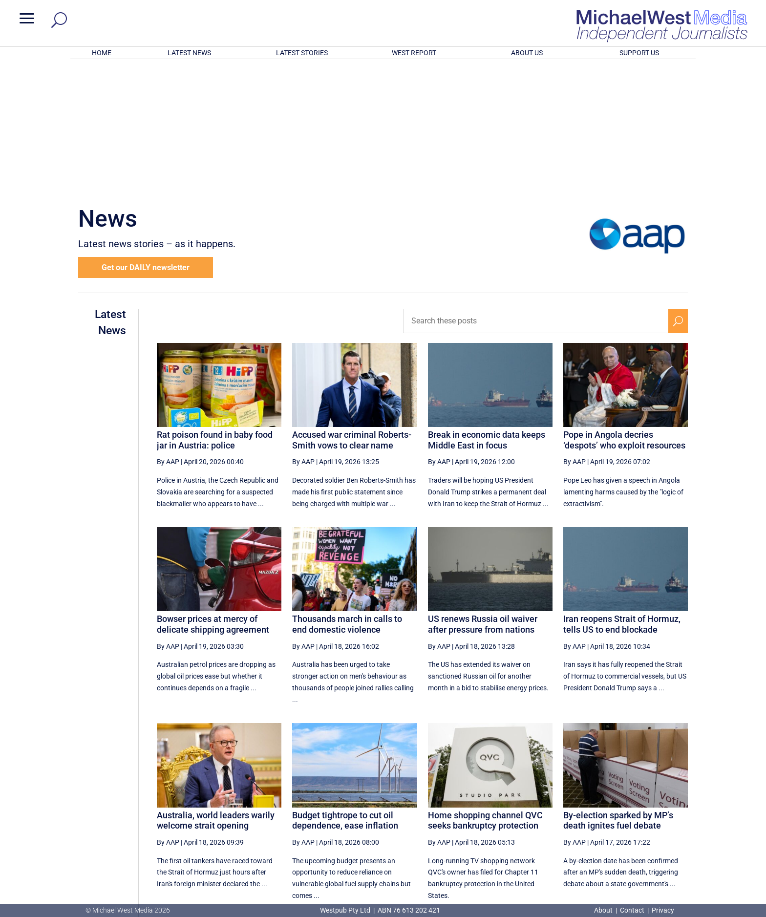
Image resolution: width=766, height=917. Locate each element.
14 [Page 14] (485, 810)
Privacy (663, 910)
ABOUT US (527, 53)
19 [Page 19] (608, 810)
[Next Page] (655, 810)
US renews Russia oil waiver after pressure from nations (482, 496)
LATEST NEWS (189, 53)
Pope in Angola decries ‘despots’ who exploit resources (624, 311)
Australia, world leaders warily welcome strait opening (216, 692)
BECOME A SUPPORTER (714, 848)
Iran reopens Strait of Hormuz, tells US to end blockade (622, 496)
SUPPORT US (639, 53)
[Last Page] (677, 810)
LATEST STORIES (302, 53)
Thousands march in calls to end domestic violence (347, 496)
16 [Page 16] (534, 810)
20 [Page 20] (633, 810)
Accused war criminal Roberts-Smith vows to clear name (351, 311)
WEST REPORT (414, 53)
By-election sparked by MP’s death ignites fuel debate (618, 692)
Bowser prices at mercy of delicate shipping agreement (213, 496)
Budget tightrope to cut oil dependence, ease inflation (345, 692)
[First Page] (440, 810)
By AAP (168, 334)
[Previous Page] (461, 810)
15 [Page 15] (509, 810)
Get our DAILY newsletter (146, 139)
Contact (632, 910)
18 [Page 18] (583, 810)
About (604, 910)
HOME (101, 53)
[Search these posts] (536, 193)
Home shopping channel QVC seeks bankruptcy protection (485, 692)
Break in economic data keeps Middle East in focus (486, 311)
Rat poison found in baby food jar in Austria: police (215, 311)
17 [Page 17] (559, 810)
